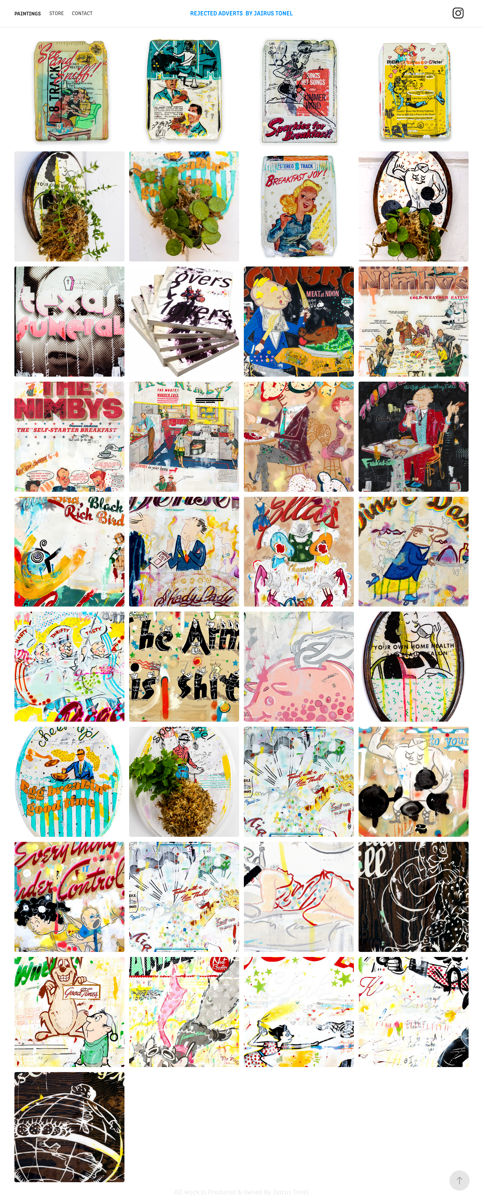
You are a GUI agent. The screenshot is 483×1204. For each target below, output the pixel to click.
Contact (82, 12)
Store (56, 12)
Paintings (27, 13)
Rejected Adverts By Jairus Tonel (241, 12)
